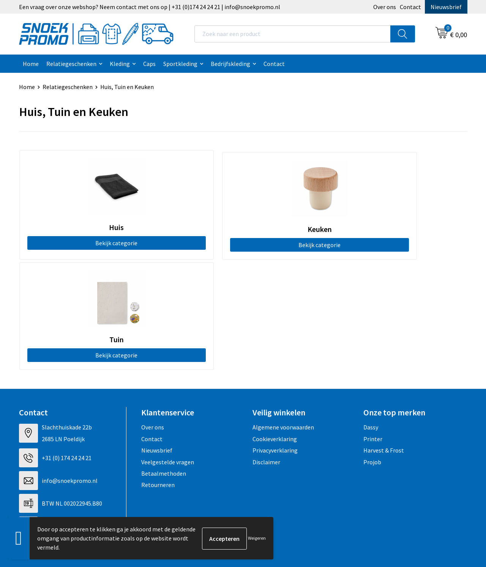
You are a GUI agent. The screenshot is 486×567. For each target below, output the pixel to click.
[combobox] (292, 33)
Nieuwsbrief (446, 7)
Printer (372, 326)
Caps (149, 63)
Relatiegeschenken (71, 63)
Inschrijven (436, 487)
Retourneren (158, 372)
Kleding (120, 63)
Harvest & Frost (383, 338)
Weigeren (257, 538)
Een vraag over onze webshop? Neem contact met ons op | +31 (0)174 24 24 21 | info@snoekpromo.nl (149, 7)
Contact (410, 7)
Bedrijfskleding (230, 63)
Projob (372, 349)
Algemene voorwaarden (283, 315)
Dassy (370, 315)
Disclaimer (266, 349)
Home (31, 63)
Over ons (384, 7)
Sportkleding (180, 63)
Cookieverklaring (274, 326)
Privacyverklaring (275, 338)
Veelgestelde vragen (167, 349)
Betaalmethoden (163, 361)
